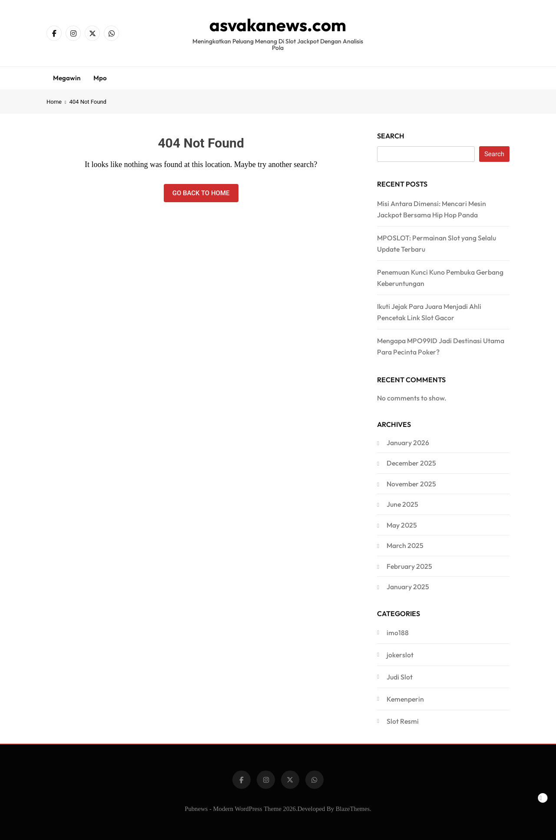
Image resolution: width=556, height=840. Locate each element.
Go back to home (201, 193)
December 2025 (411, 463)
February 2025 (409, 566)
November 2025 (411, 483)
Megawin (66, 78)
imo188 (398, 632)
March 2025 (405, 545)
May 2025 (402, 525)
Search (390, 135)
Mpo (100, 78)
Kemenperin (405, 699)
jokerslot (400, 654)
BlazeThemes (353, 808)
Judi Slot (400, 677)
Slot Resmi (403, 721)
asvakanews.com (277, 25)
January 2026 (408, 442)
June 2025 (402, 504)
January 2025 (408, 586)
